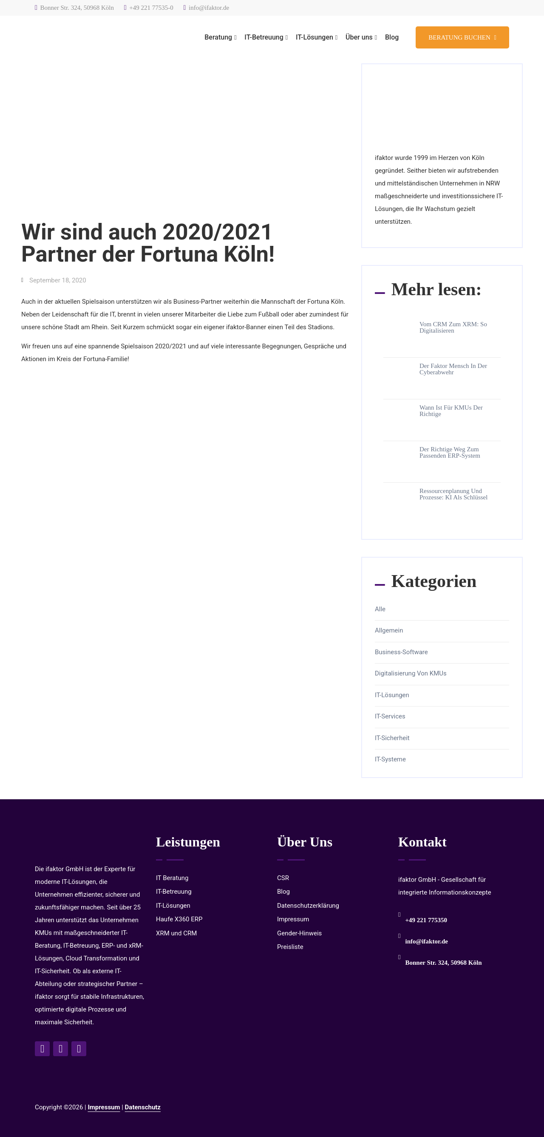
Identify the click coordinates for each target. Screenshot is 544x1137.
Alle (380, 609)
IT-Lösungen (314, 37)
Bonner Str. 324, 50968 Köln (74, 7)
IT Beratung (172, 878)
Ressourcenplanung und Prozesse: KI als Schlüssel (453, 494)
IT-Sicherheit (392, 738)
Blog (392, 37)
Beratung (218, 37)
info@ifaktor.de (207, 7)
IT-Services (390, 716)
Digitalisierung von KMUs (411, 673)
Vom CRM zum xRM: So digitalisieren (453, 327)
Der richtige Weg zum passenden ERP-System (449, 452)
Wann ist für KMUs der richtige (451, 411)
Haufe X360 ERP (179, 919)
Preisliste (290, 947)
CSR (283, 878)
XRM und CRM (176, 933)
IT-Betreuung (263, 37)
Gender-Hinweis (299, 933)
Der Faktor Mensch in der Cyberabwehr (453, 369)
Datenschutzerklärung (308, 905)
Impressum (293, 919)
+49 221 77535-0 (148, 7)
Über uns (359, 37)
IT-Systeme (390, 759)
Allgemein (389, 630)
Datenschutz (143, 1107)
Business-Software (401, 652)
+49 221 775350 (426, 920)
